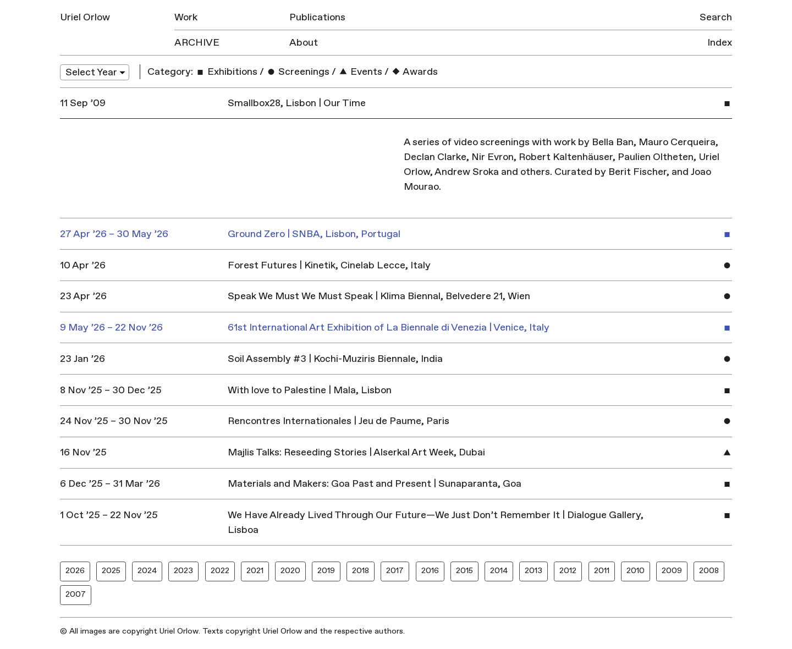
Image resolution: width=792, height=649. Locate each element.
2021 (254, 570)
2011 (601, 570)
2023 (183, 570)
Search (716, 17)
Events (360, 71)
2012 (567, 570)
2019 (326, 570)
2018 (360, 570)
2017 (395, 570)
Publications (317, 17)
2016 (430, 570)
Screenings (297, 71)
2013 (533, 570)
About (303, 42)
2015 (464, 570)
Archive (196, 42)
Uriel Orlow (85, 17)
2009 (672, 570)
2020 (290, 570)
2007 (75, 594)
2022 (220, 570)
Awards (414, 71)
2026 (75, 570)
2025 (111, 570)
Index (719, 42)
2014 (499, 570)
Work (185, 17)
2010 (635, 570)
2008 (709, 570)
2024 (147, 570)
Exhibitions (226, 71)
